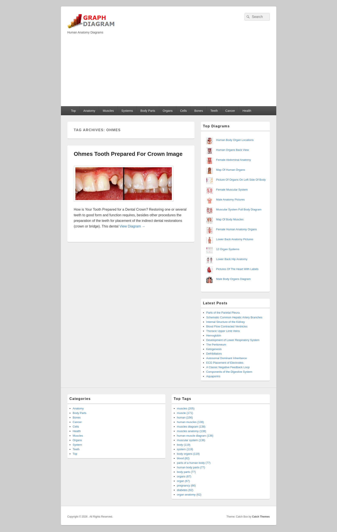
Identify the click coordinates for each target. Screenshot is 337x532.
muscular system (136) (191, 440)
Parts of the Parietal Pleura (223, 312)
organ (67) (183, 481)
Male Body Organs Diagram (233, 279)
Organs (168, 110)
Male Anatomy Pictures (230, 199)
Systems (127, 110)
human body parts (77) (191, 467)
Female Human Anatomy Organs (236, 229)
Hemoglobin (213, 335)
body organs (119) (188, 453)
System (77, 444)
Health (246, 110)
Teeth (214, 110)
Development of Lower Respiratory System (232, 340)
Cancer (230, 110)
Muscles (108, 110)
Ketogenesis (214, 349)
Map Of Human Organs (230, 169)
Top (73, 110)
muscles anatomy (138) (191, 431)
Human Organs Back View (232, 150)
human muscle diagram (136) (195, 435)
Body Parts (147, 110)
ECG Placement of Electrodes (225, 362)
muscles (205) (186, 408)
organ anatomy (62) (189, 494)
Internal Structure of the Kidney (225, 322)
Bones (198, 110)
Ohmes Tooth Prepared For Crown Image (128, 154)
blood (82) (183, 458)
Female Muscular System (232, 189)
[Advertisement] (168, 74)
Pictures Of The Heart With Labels (237, 269)
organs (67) (184, 476)
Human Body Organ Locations (235, 140)
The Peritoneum (216, 344)
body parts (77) (186, 472)
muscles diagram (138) (191, 426)
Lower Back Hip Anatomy (231, 259)
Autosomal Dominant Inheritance (226, 358)
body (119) (183, 444)
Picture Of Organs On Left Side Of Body (241, 179)
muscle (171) (185, 413)
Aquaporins (213, 376)
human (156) (185, 417)
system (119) (185, 449)
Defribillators (214, 353)
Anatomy (89, 110)
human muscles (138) (190, 422)
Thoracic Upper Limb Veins (223, 331)
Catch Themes (261, 516)
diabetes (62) (185, 490)
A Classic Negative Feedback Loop (228, 367)
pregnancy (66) (186, 485)
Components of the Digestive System (229, 371)
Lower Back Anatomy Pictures (234, 239)
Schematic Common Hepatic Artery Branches (234, 317)
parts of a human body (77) (194, 462)
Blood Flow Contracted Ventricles (226, 326)
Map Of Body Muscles (230, 219)
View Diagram (132, 226)
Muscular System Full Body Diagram (238, 209)
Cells (183, 110)
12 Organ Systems (227, 249)
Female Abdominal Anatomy (233, 159)
